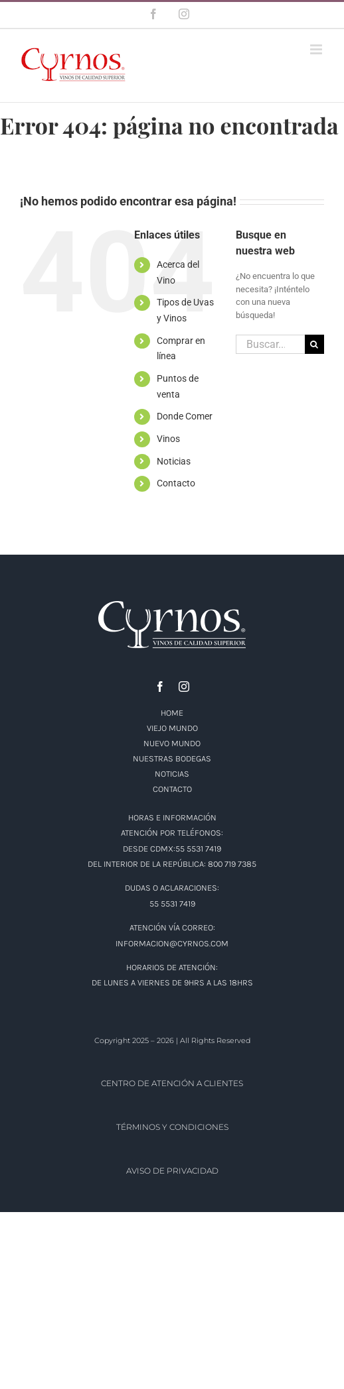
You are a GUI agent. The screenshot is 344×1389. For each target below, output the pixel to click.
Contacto (176, 483)
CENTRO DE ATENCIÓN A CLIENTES (172, 1083)
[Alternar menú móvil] (317, 49)
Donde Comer (185, 416)
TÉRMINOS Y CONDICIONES (172, 1127)
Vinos (168, 438)
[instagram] (184, 686)
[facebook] (160, 686)
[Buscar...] (270, 344)
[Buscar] (314, 344)
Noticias (174, 461)
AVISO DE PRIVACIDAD (172, 1171)
